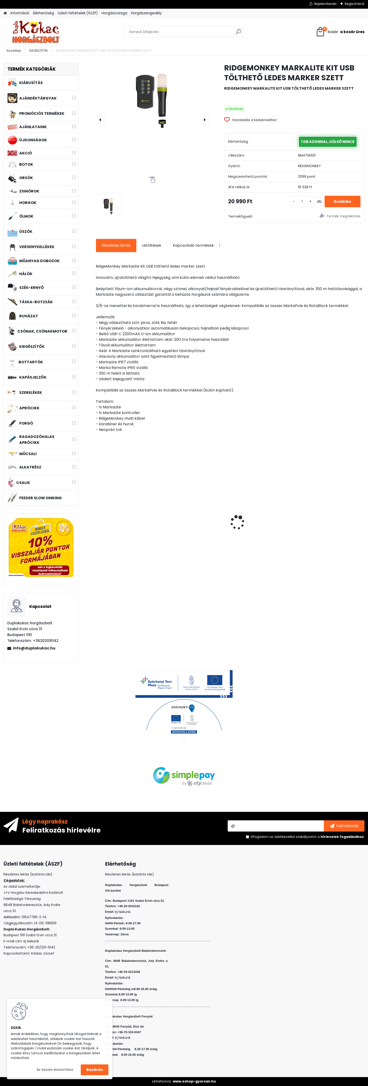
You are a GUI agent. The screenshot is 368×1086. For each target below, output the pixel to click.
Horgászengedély (146, 13)
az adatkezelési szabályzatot (293, 836)
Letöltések (151, 245)
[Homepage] (5, 13)
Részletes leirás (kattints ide (27, 874)
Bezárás (94, 1069)
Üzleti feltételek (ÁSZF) (78, 13)
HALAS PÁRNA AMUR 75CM (122, 513)
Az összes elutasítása (55, 1069)
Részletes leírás (116, 245)
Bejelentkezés (325, 3)
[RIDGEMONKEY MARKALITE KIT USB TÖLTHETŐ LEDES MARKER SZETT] (152, 99)
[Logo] (36, 32)
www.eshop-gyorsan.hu (194, 1081)
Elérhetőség (43, 13)
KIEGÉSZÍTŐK (38, 50)
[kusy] (302, 201)
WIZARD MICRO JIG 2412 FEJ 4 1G (264, 511)
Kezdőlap (14, 50)
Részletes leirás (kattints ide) (129, 874)
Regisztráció (354, 3)
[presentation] (100, 119)
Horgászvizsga (114, 13)
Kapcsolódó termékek (198, 245)
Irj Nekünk (31, 941)
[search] (238, 33)
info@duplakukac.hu (34, 648)
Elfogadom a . (307, 836)
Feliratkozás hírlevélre (61, 829)
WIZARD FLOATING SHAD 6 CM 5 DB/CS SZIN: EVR (331, 515)
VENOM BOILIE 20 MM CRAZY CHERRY (192, 525)
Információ (20, 13)
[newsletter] (344, 826)
